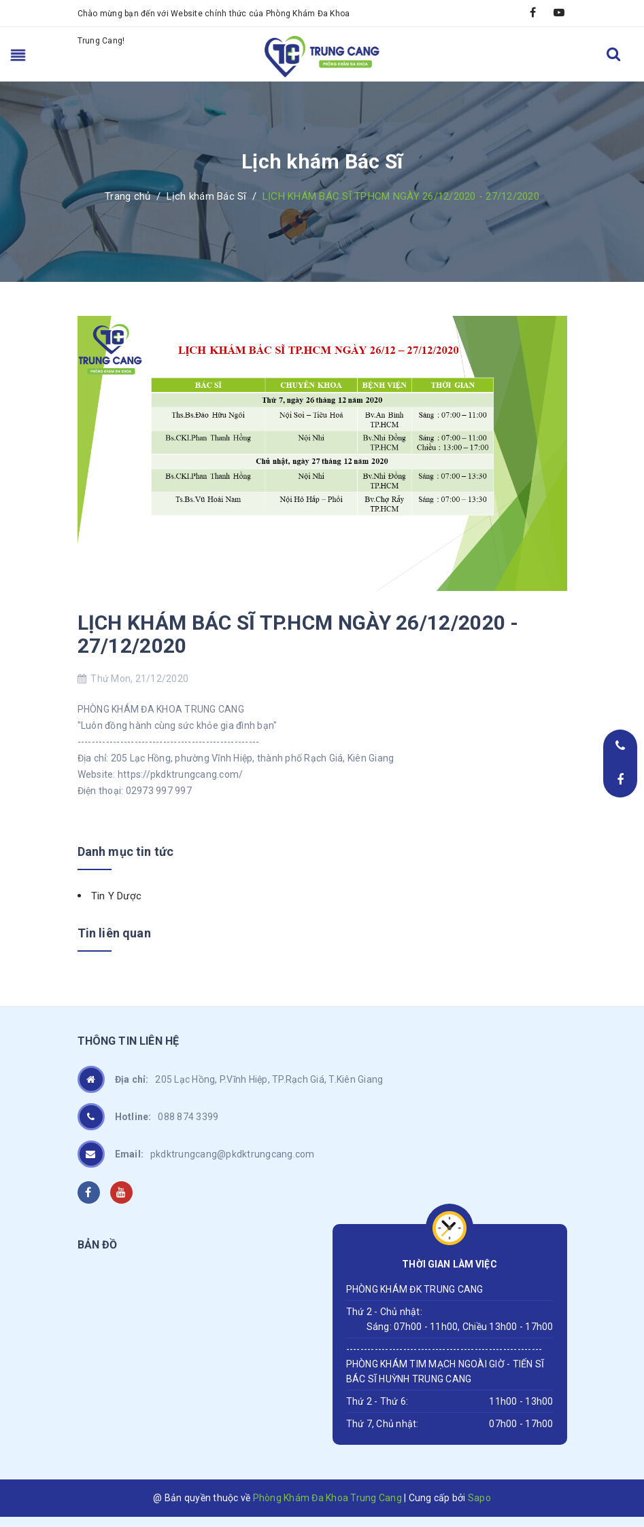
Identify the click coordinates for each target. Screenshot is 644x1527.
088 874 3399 (167, 1116)
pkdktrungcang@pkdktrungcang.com (215, 1154)
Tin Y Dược (116, 896)
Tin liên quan (114, 933)
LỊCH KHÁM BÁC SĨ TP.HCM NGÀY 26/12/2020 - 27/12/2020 (298, 634)
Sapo (479, 1497)
